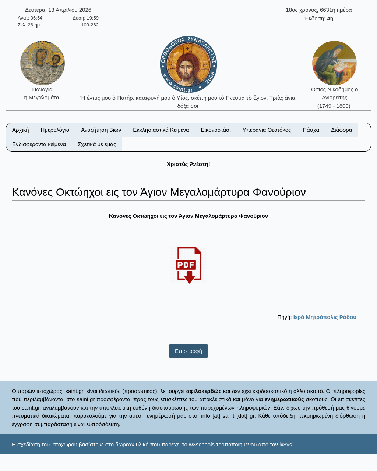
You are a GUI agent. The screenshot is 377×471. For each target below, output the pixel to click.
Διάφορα (341, 130)
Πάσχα (311, 130)
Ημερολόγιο (55, 130)
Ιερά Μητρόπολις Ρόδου (324, 317)
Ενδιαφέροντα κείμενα (39, 144)
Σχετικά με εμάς (97, 144)
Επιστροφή (188, 351)
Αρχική (20, 130)
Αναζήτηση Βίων (101, 130)
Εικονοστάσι (216, 130)
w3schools (202, 444)
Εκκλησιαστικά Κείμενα (161, 130)
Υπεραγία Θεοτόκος (267, 130)
